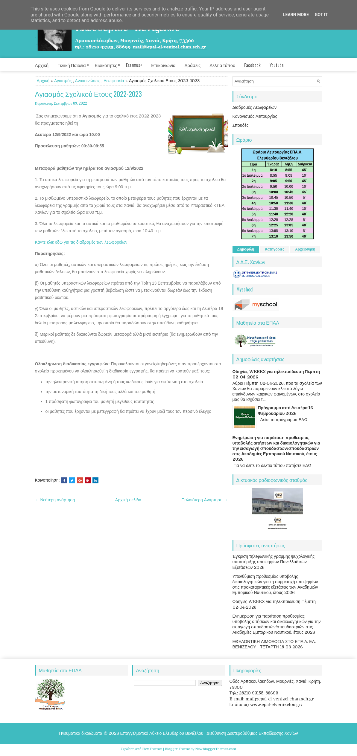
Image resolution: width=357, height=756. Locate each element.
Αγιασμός (63, 80)
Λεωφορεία (114, 80)
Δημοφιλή (245, 249)
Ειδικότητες (110, 63)
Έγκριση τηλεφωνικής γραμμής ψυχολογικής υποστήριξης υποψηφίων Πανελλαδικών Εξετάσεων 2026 (274, 561)
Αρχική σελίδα (128, 499)
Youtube (277, 65)
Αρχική (42, 65)
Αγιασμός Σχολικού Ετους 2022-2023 (88, 94)
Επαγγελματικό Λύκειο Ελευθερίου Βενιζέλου (161, 733)
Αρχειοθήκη (305, 249)
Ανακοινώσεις (88, 80)
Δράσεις (193, 65)
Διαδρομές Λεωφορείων (255, 107)
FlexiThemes (152, 749)
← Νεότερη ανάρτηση (55, 499)
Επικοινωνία (163, 65)
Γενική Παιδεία (76, 63)
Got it (321, 14)
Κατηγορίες (274, 249)
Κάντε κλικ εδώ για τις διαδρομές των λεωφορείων (81, 242)
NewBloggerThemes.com (215, 749)
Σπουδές (241, 125)
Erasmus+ (134, 65)
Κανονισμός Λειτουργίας (255, 116)
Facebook (252, 65)
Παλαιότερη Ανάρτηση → (205, 499)
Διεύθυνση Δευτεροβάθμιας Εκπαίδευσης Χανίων (252, 733)
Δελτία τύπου (222, 65)
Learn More (296, 14)
